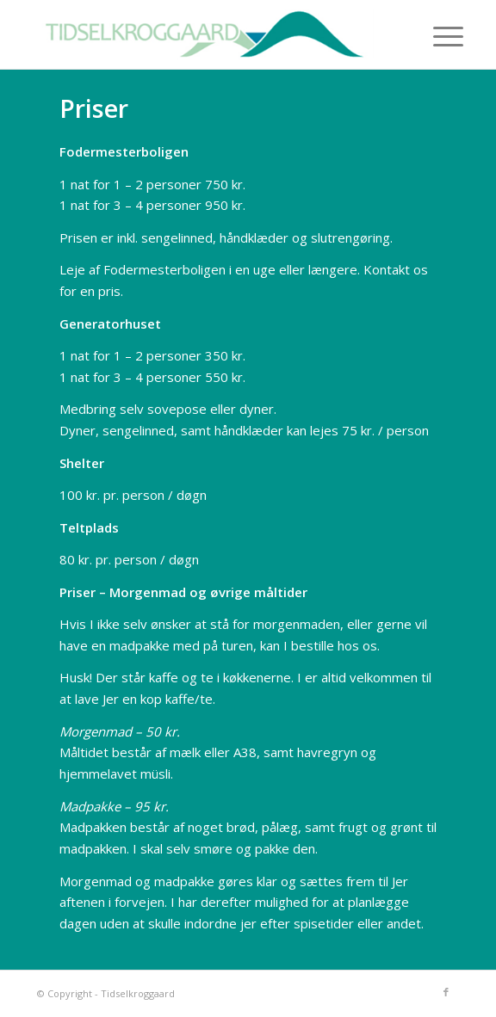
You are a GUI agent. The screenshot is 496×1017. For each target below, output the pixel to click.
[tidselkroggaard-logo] (206, 34)
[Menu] (435, 36)
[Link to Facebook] (446, 992)
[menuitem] (435, 36)
